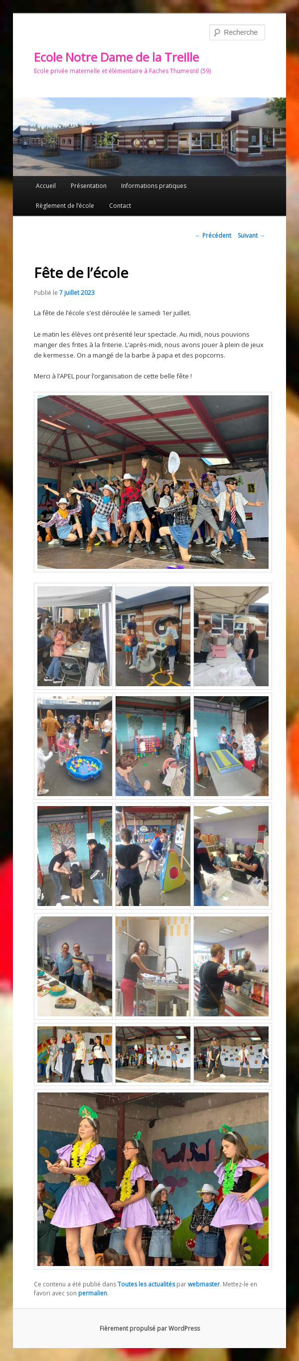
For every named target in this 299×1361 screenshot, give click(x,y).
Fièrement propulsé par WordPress (150, 1328)
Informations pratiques (153, 185)
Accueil (46, 185)
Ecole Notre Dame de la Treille (116, 57)
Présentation (89, 185)
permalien (92, 1293)
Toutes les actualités (146, 1284)
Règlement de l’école (65, 205)
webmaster (204, 1284)
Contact (120, 205)
